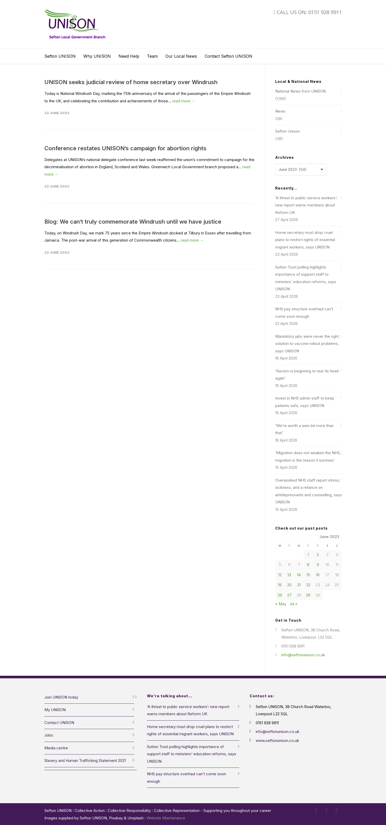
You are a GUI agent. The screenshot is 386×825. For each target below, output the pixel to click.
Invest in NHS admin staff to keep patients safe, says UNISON (304, 402)
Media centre (56, 748)
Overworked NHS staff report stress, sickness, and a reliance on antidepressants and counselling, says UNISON (308, 491)
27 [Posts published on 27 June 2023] (289, 595)
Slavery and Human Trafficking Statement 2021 (85, 760)
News (280, 111)
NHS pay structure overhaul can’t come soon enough (304, 312)
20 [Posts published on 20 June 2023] (289, 584)
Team (152, 56)
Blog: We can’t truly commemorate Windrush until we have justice (132, 221)
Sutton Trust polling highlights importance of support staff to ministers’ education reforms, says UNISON (305, 278)
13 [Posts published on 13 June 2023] (289, 574)
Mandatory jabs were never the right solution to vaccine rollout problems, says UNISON (307, 343)
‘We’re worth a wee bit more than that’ (304, 429)
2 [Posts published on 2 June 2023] (318, 554)
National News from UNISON (300, 91)
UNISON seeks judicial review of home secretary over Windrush (130, 82)
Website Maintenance (166, 818)
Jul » (293, 603)
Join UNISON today (61, 697)
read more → (183, 100)
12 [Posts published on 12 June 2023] (280, 574)
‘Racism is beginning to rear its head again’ (307, 375)
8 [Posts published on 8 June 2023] (308, 564)
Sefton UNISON (60, 56)
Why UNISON (97, 56)
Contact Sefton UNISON (228, 56)
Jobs (48, 735)
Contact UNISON (59, 722)
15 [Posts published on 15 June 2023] (308, 574)
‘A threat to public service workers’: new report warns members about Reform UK (306, 205)
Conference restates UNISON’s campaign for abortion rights (125, 148)
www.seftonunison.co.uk (277, 740)
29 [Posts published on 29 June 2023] (308, 595)
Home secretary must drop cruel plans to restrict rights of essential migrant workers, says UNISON (305, 240)
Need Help (128, 56)
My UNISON (55, 709)
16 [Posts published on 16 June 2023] (318, 574)
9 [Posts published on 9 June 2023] (318, 564)
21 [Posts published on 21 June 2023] (299, 584)
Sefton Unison (287, 131)
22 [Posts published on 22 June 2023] (308, 584)
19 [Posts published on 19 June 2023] (280, 584)
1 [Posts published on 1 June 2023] (308, 554)
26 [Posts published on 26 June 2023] (280, 595)
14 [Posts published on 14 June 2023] (299, 574)
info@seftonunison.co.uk (303, 654)
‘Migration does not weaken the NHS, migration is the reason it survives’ (308, 456)
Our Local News (181, 56)
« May (280, 603)
